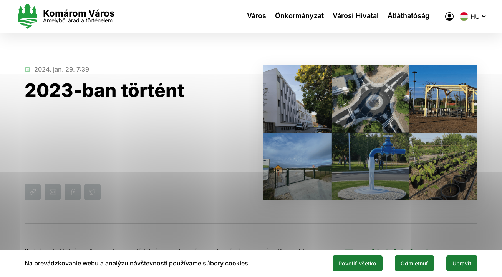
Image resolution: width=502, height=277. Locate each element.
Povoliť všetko (341, 263)
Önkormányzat (289, 16)
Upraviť (459, 263)
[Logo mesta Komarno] (74, 16)
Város (244, 16)
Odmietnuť (405, 263)
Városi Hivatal (349, 16)
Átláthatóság (404, 16)
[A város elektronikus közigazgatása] (441, 16)
